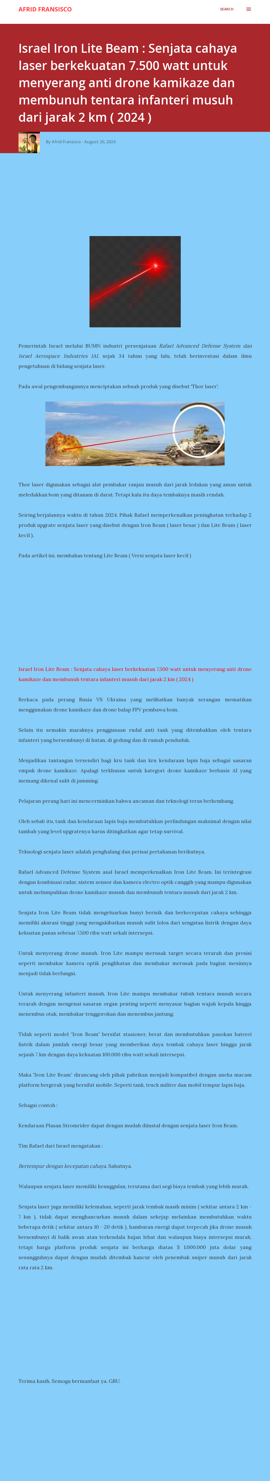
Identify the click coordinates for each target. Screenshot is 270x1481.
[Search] (226, 9)
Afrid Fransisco (45, 9)
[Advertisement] (137, 196)
